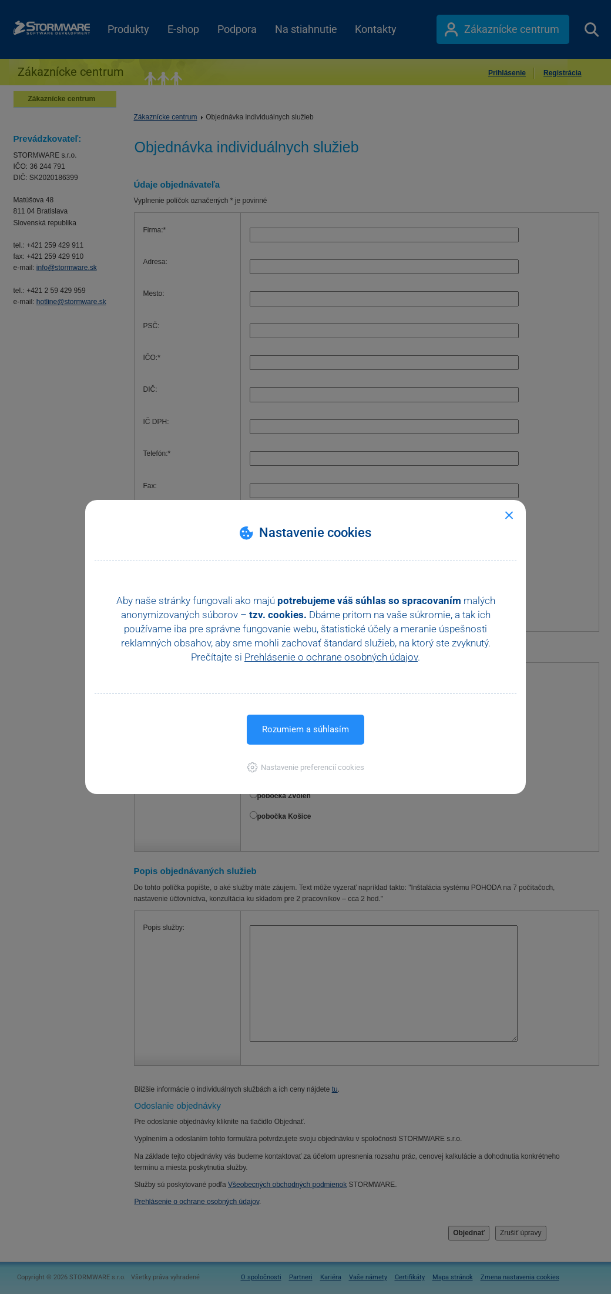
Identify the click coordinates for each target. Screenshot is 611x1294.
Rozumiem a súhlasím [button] (305, 729)
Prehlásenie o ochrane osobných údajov (331, 657)
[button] (305, 767)
